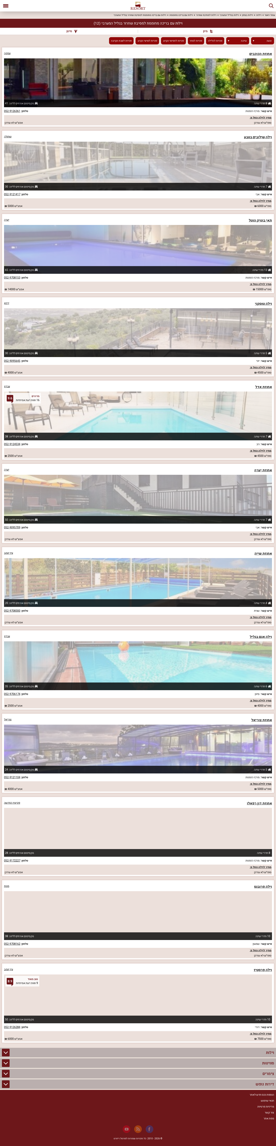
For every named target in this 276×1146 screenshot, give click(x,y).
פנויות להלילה (215, 41)
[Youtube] (126, 1129)
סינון (72, 31)
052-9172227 (12, 861)
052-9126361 (12, 111)
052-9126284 (12, 1027)
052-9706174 (12, 694)
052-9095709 (12, 528)
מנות (6, 886)
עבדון (7, 386)
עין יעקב (8, 553)
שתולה (8, 137)
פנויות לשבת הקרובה (121, 41)
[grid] (138, 545)
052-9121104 (12, 777)
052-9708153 (12, 278)
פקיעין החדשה (12, 803)
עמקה (7, 53)
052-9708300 (12, 611)
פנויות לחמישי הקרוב (173, 41)
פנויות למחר (196, 41)
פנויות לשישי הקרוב (147, 41)
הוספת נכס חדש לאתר (262, 1095)
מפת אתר (269, 1119)
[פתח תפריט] (6, 6)
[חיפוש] (271, 6)
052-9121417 (12, 194)
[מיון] (206, 31)
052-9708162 (12, 944)
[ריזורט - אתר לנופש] (138, 5)
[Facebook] (149, 1129)
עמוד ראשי (270, 15)
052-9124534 (12, 444)
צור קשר (269, 1113)
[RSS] (138, 1129)
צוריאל (8, 720)
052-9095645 (12, 361)
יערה (6, 220)
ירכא (6, 303)
